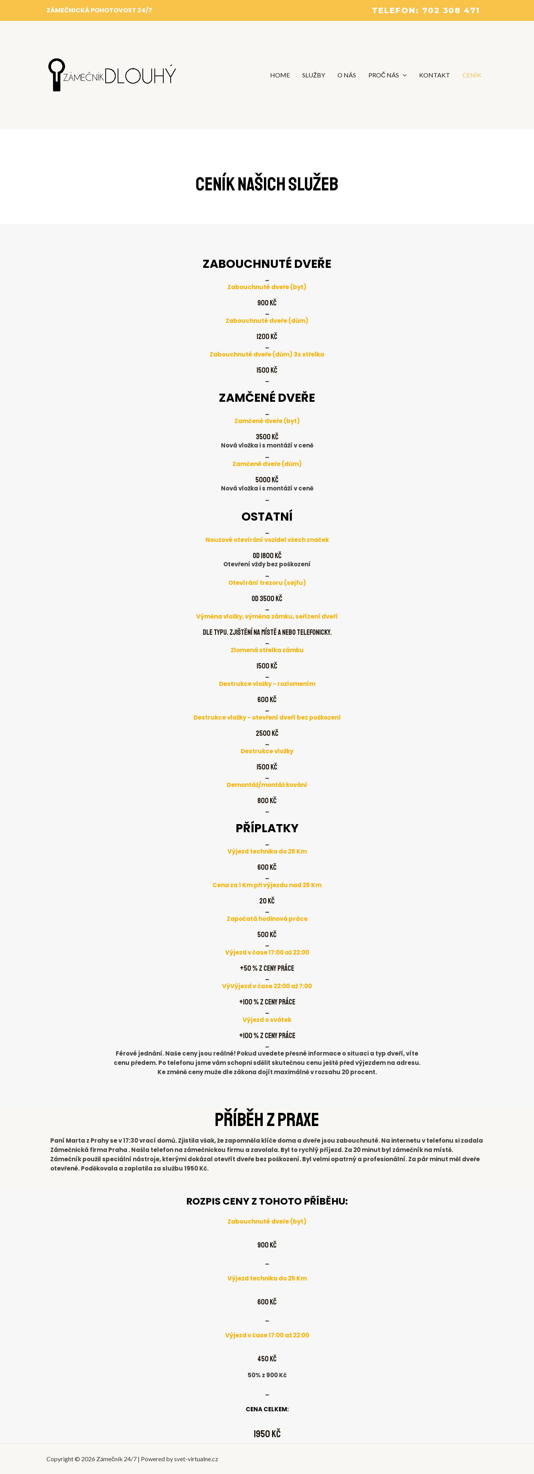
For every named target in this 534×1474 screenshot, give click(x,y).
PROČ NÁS (387, 75)
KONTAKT (434, 75)
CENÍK (471, 75)
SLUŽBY (313, 75)
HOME (280, 75)
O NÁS (346, 75)
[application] (403, 75)
